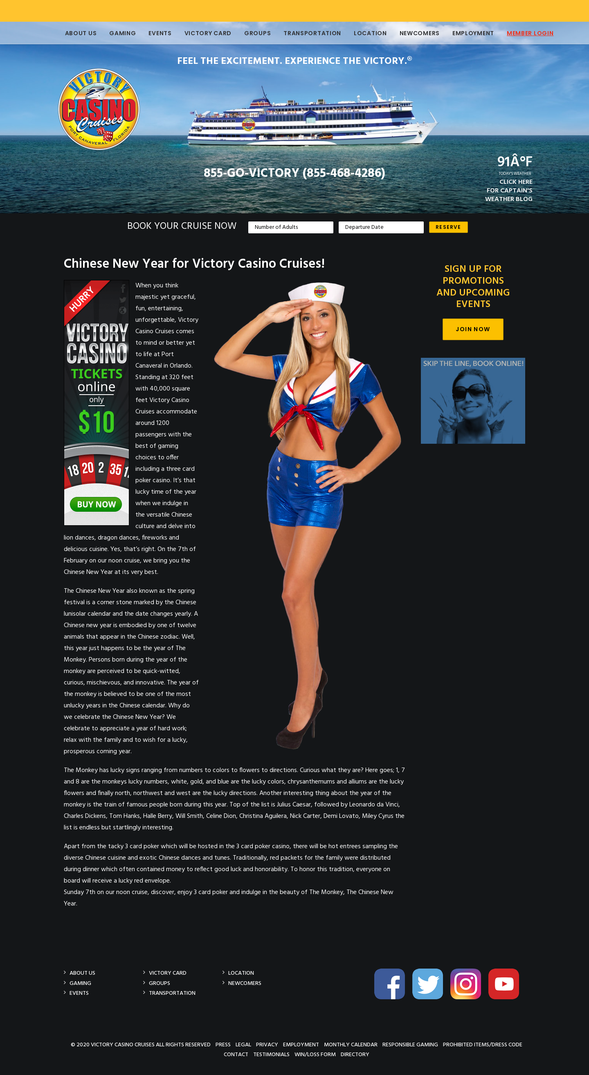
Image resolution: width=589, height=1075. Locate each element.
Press (223, 1044)
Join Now (473, 329)
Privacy (267, 1044)
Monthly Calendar (351, 1044)
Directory (355, 1054)
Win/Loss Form (315, 1054)
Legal (243, 1044)
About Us (74, 33)
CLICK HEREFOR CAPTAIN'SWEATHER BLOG (509, 191)
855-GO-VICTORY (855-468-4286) (294, 173)
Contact (236, 1054)
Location (363, 33)
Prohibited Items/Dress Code (482, 1044)
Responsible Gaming (410, 1044)
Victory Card (200, 33)
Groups (250, 33)
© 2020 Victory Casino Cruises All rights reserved (141, 1044)
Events (152, 33)
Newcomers (412, 33)
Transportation (305, 33)
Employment (466, 33)
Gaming (115, 33)
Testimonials (271, 1054)
